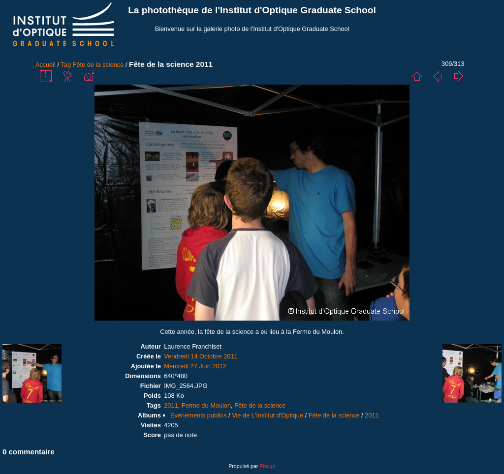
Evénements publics (198, 415)
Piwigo (267, 466)
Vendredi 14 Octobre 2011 (200, 356)
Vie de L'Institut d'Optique (267, 415)
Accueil (45, 64)
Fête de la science (98, 64)
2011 (171, 405)
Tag (66, 64)
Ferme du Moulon (206, 405)
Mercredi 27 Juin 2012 (195, 366)
